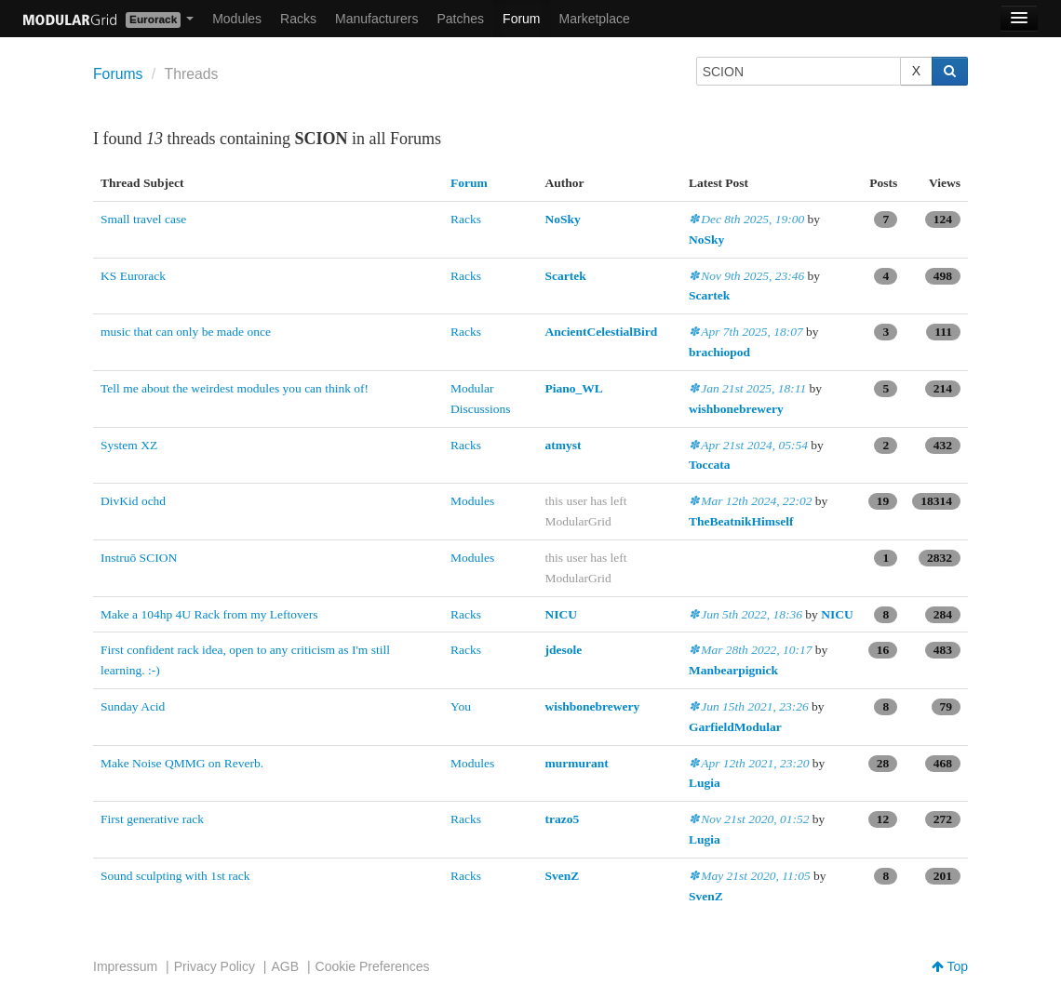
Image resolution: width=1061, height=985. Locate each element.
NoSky (563, 219)
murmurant (577, 763)
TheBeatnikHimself (741, 521)
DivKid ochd (133, 501)
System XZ (129, 445)
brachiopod (719, 352)
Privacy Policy (214, 966)
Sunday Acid (133, 706)
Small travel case (143, 219)
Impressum (125, 966)
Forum (521, 18)
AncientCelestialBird (601, 332)
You (460, 706)
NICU (561, 614)
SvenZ (562, 876)
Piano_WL (574, 388)
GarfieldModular (735, 727)
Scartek (565, 276)
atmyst (563, 445)
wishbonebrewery (736, 409)
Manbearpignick (733, 670)
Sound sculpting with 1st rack (175, 876)
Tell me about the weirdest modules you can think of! (235, 388)
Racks (298, 18)
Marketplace (594, 18)
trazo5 (562, 819)
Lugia (704, 783)
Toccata (710, 465)
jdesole (564, 650)
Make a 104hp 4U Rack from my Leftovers (209, 614)
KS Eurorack (133, 276)
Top (950, 966)
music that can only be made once (186, 332)
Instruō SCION (139, 558)
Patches (460, 18)
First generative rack (152, 819)
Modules (237, 18)
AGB (285, 966)
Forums (117, 74)
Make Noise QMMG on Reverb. (182, 763)
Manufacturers (376, 18)
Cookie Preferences (373, 966)
